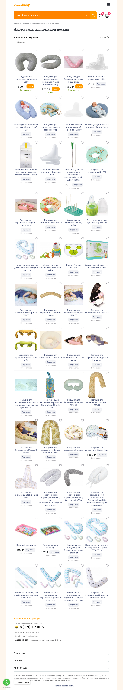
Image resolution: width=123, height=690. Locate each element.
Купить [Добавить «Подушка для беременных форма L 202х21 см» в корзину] (79, 86)
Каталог (26, 23)
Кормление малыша (39, 23)
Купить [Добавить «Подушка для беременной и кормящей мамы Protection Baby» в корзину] (55, 89)
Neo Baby (17, 23)
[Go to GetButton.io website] (6, 687)
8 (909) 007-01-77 (32, 627)
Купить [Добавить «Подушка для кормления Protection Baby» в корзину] (30, 86)
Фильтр (21, 42)
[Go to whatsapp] (6, 682)
